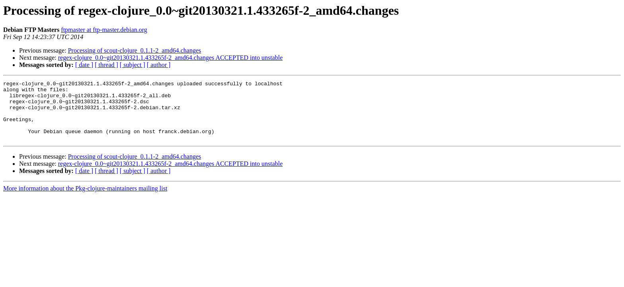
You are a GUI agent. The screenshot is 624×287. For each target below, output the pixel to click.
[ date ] (84, 64)
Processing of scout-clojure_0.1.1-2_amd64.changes (134, 50)
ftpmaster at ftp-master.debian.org (104, 29)
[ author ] (159, 64)
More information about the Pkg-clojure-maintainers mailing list (85, 200)
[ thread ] (106, 64)
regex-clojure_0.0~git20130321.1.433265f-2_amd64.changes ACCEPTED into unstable (170, 57)
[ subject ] (132, 64)
